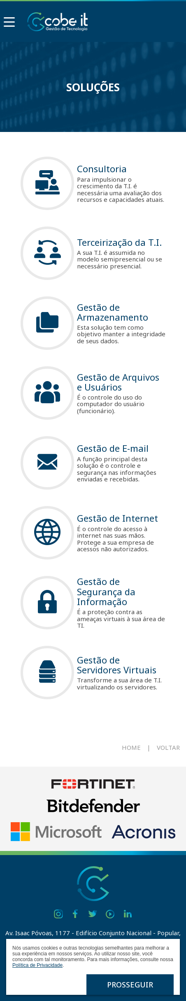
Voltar (168, 747)
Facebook (75, 913)
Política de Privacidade (37, 965)
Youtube (110, 913)
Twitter (93, 913)
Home (131, 747)
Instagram (58, 913)
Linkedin (127, 913)
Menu (7, 20)
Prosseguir (130, 984)
